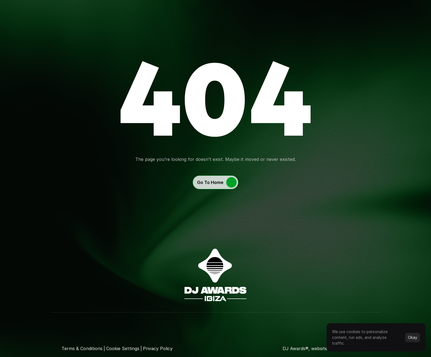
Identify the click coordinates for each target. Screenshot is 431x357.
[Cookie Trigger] (122, 348)
